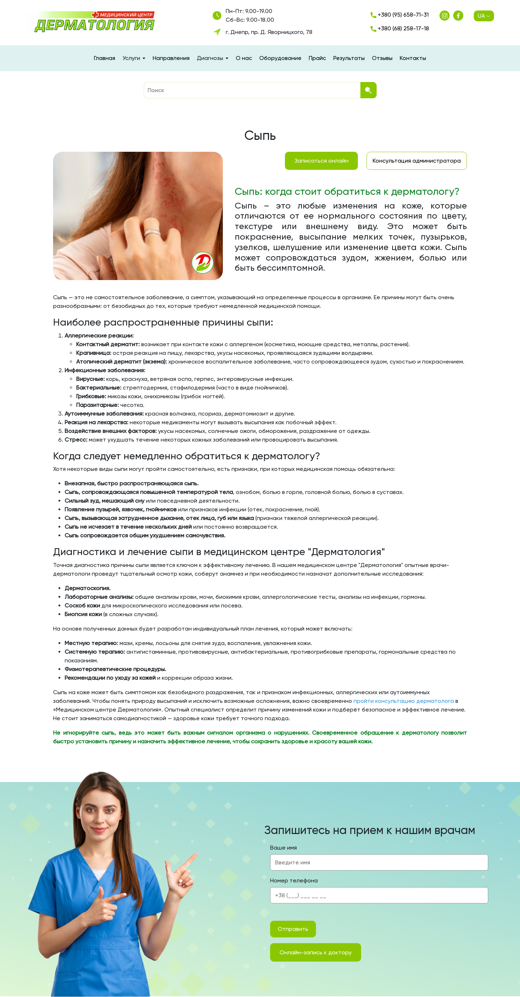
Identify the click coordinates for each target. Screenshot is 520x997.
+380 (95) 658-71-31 (399, 14)
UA (484, 16)
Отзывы (382, 58)
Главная (104, 58)
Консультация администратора (417, 160)
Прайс (317, 58)
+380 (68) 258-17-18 (399, 28)
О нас (244, 58)
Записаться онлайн (321, 160)
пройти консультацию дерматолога (404, 700)
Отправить (293, 928)
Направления (171, 58)
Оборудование (280, 58)
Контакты (413, 58)
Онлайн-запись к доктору (316, 952)
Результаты (349, 58)
